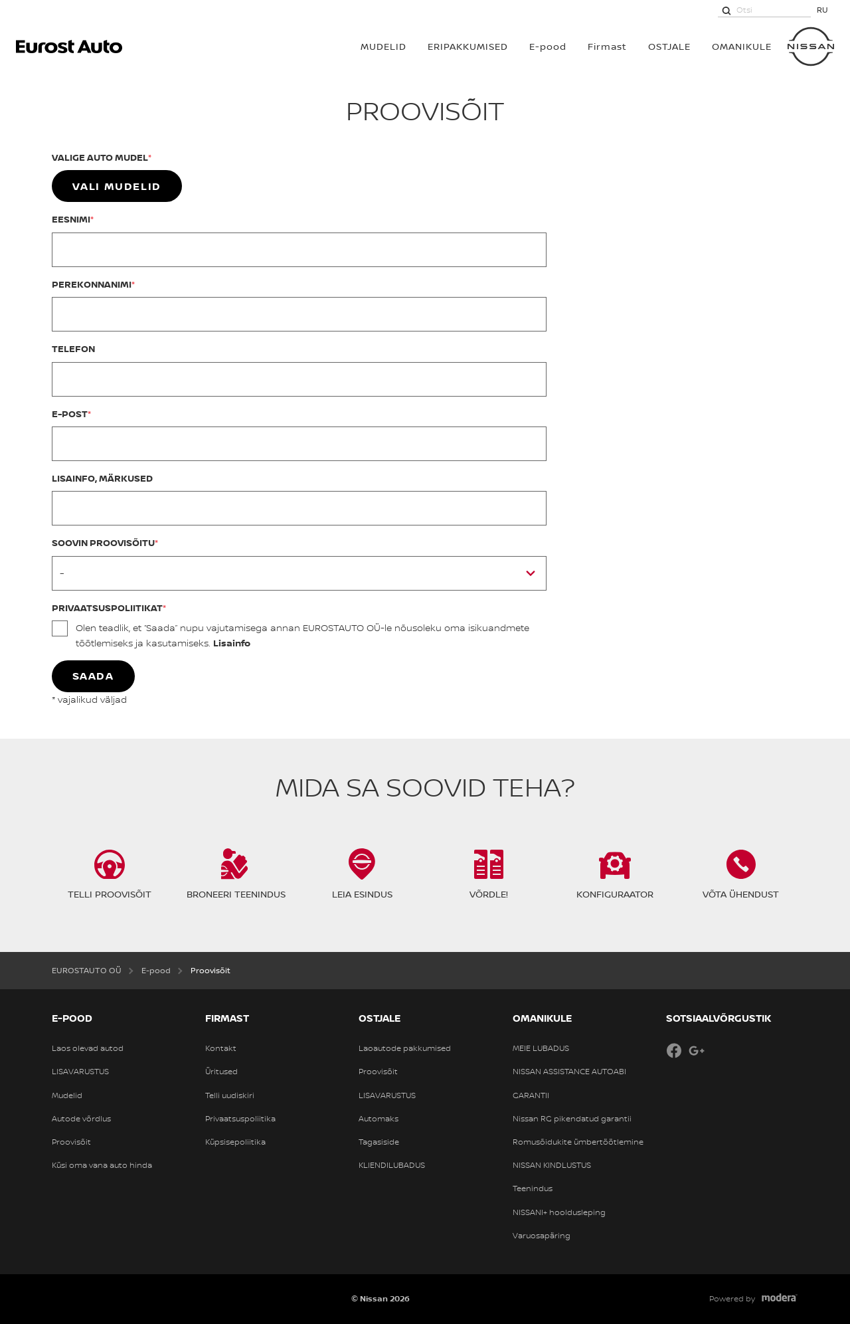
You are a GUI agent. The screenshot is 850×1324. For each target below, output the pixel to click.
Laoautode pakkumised (405, 1048)
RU (822, 9)
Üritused (221, 1071)
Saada (93, 675)
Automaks (378, 1118)
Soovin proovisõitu (103, 542)
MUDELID (383, 46)
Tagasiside (379, 1142)
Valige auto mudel (100, 157)
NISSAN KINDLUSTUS (552, 1165)
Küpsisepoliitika (235, 1142)
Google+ (697, 1050)
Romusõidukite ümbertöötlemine (578, 1142)
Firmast (607, 46)
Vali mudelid (116, 186)
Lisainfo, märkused (102, 478)
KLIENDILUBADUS (392, 1165)
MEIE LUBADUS (541, 1048)
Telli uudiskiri (229, 1095)
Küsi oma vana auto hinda (102, 1165)
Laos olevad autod (88, 1048)
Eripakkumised (468, 46)
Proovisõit (71, 1142)
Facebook (674, 1050)
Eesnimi (71, 219)
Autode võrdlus (81, 1118)
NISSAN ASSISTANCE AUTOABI (569, 1071)
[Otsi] (726, 10)
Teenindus (532, 1188)
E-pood (547, 46)
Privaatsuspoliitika (240, 1118)
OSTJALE (669, 46)
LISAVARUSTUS (80, 1071)
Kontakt (220, 1048)
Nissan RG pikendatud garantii (572, 1118)
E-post (70, 413)
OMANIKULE (742, 46)
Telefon (73, 348)
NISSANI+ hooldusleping (559, 1212)
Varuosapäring (541, 1235)
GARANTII (531, 1095)
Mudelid (67, 1095)
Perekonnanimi (91, 284)
